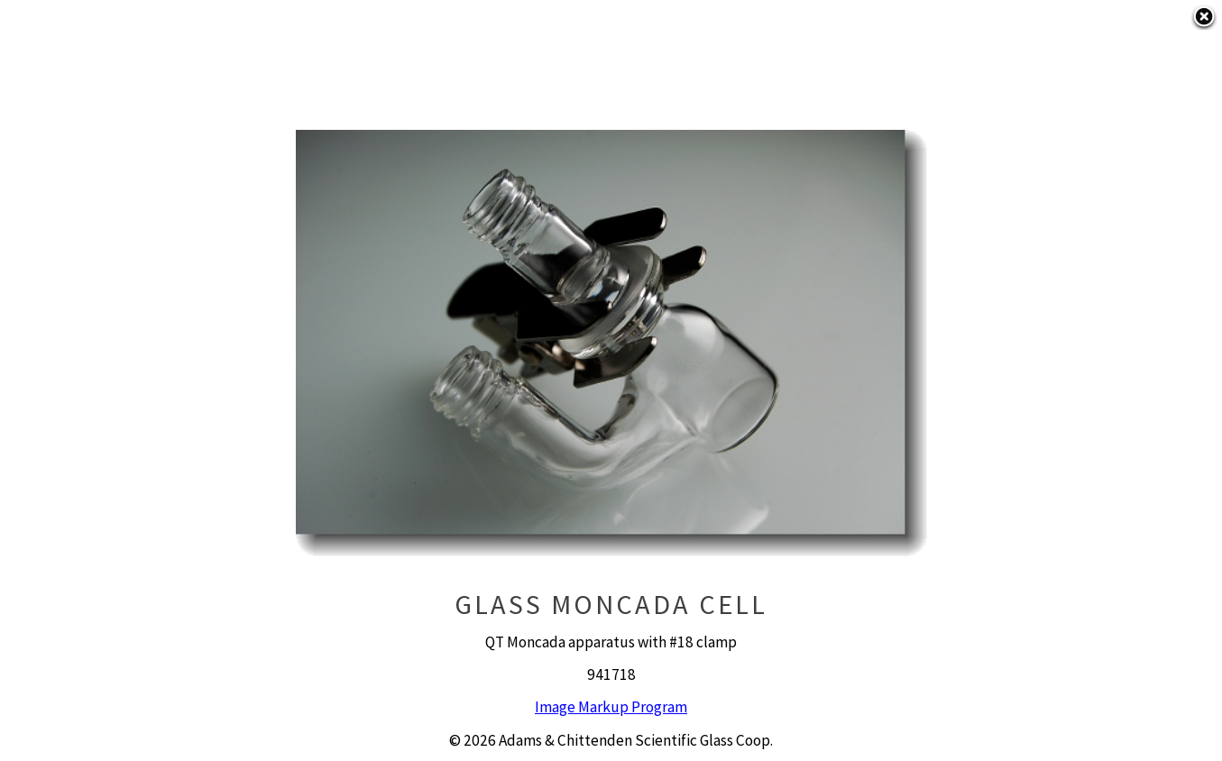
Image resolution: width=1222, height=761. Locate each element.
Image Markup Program (611, 707)
